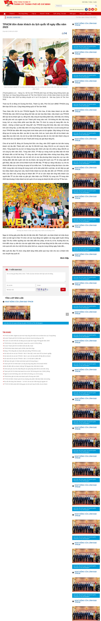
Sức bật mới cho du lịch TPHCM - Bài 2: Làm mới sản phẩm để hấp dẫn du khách (27, 356)
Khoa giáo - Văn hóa (85, 13)
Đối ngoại (73, 13)
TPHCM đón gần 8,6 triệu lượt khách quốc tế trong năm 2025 (21, 376)
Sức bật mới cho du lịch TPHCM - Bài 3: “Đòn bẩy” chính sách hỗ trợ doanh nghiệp (27, 353)
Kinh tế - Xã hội (44, 13)
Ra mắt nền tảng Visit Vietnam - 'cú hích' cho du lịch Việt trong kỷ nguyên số (25, 381)
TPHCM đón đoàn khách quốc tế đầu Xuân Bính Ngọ (19, 348)
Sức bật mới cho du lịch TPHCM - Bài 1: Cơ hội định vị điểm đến (22, 358)
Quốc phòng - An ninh (59, 13)
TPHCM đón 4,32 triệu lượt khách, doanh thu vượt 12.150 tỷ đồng (23, 343)
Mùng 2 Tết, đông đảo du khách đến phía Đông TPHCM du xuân (22, 351)
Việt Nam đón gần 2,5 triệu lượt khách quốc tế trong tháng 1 (21, 361)
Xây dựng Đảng (23, 13)
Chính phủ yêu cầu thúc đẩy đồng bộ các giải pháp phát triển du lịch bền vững (26, 369)
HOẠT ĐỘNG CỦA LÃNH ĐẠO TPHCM (19, 302)
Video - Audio (93, 2)
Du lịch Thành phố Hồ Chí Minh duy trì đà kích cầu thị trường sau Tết (23, 338)
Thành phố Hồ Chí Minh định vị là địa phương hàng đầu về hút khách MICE (25, 363)
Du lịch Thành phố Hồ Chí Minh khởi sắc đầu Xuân (18, 346)
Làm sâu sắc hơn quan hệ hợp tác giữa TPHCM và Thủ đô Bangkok (23, 323)
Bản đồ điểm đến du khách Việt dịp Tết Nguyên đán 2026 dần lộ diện (23, 366)
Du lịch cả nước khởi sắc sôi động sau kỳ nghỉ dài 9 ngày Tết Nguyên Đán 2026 (27, 340)
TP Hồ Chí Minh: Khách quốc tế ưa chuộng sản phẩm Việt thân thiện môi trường (27, 379)
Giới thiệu (84, 2)
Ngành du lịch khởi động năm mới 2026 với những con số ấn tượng (23, 374)
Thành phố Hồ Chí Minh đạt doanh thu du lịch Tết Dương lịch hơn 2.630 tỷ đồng (27, 371)
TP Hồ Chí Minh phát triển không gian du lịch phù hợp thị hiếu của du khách (25, 384)
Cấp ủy (34, 13)
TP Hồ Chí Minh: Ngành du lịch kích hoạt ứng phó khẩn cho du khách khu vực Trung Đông (30, 335)
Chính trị (12, 13)
